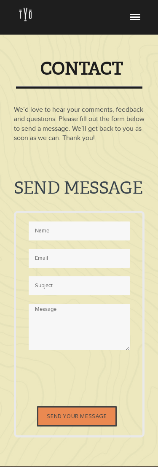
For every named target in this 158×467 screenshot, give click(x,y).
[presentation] (93, 375)
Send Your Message (77, 416)
